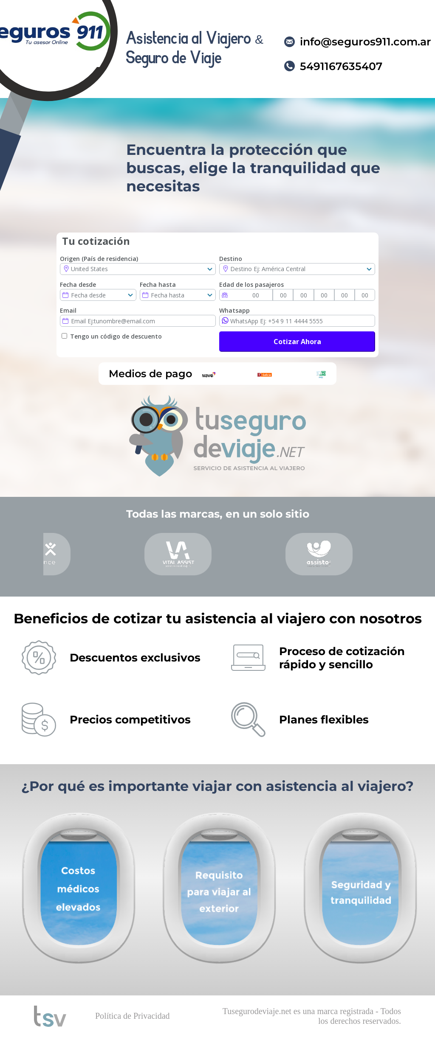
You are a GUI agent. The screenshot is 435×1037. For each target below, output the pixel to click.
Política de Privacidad (132, 1015)
